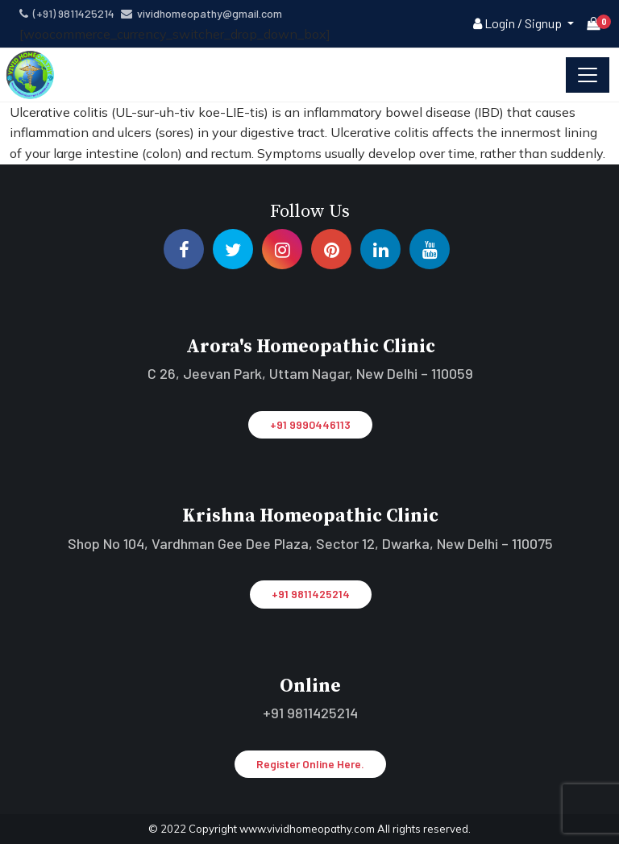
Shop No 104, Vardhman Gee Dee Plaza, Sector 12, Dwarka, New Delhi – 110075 (310, 543)
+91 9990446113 (310, 424)
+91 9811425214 (311, 594)
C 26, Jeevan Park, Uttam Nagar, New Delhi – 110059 (310, 373)
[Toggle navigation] (587, 75)
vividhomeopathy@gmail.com (201, 13)
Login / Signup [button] (518, 23)
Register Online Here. (310, 764)
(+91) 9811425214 (66, 13)
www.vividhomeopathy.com (308, 828)
